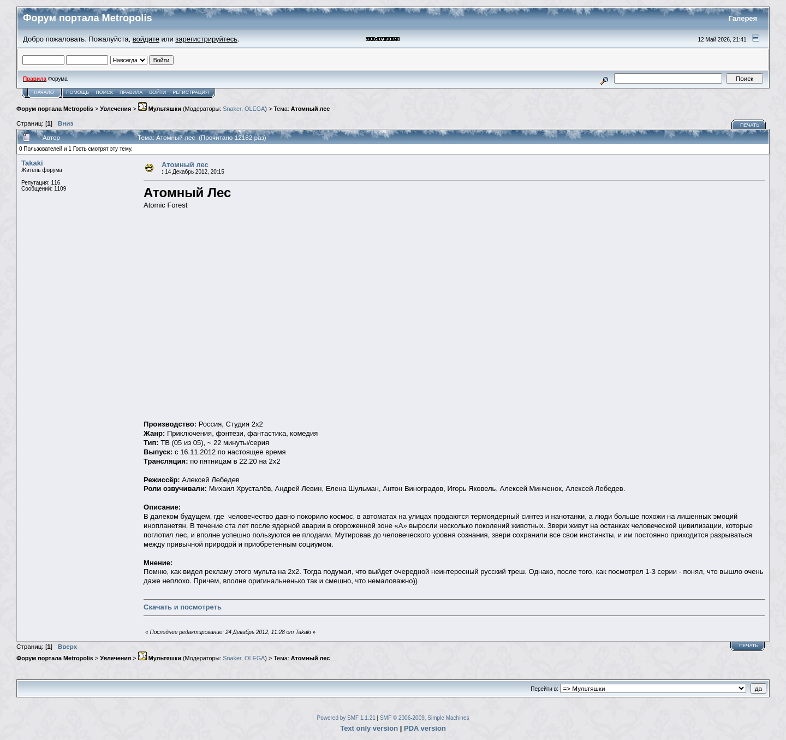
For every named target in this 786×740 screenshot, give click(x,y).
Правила (131, 92)
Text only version (369, 728)
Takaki (32, 163)
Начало (44, 92)
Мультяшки (159, 108)
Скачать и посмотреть (183, 607)
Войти (157, 92)
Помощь (77, 92)
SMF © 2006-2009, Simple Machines (424, 718)
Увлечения (115, 108)
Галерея (743, 18)
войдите (146, 39)
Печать (749, 125)
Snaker (232, 108)
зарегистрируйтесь (206, 39)
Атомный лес (310, 108)
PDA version (425, 728)
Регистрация (190, 92)
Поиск (104, 92)
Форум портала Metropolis (54, 108)
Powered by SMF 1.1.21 (346, 718)
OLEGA (255, 108)
